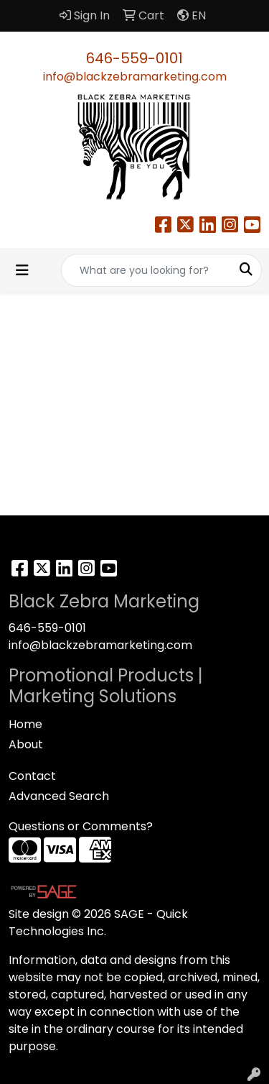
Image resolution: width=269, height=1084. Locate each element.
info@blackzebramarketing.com (135, 76)
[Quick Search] (146, 270)
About (26, 744)
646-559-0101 (134, 58)
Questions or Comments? (81, 826)
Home (25, 724)
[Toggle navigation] (22, 270)
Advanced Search (59, 796)
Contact (32, 776)
